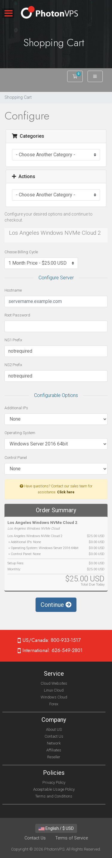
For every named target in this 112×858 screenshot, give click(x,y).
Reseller (53, 757)
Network (54, 743)
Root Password (17, 315)
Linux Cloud (54, 690)
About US (54, 729)
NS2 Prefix (13, 365)
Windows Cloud (54, 697)
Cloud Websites (54, 683)
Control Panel (15, 457)
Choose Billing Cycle (21, 252)
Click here (65, 492)
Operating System (19, 432)
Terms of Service (71, 838)
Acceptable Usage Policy (54, 789)
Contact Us (54, 736)
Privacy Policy (53, 782)
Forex (53, 704)
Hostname (13, 290)
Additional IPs (16, 408)
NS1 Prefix (13, 340)
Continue (56, 604)
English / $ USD (56, 828)
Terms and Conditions (53, 796)
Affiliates (53, 750)
